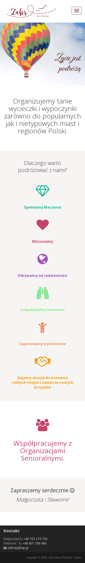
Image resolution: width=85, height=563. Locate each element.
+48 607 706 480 (34, 543)
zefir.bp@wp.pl (17, 548)
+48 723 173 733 (34, 539)
